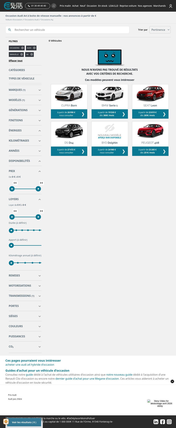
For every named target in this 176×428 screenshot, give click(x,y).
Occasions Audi (31, 19)
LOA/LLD (113, 5)
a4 (27, 54)
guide (29, 374)
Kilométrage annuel (25, 255)
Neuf (82, 5)
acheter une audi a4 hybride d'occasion (29, 364)
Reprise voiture (128, 5)
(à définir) (21, 222)
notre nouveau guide (119, 374)
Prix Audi (12, 395)
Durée (18, 223)
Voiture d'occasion (13, 19)
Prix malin (65, 5)
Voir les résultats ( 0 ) (24, 422)
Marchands (159, 5)
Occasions (14, 48)
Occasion (92, 5)
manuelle (14, 54)
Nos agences (145, 5)
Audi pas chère (15, 399)
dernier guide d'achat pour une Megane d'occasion (87, 378)
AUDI (29, 48)
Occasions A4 (47, 19)
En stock (102, 5)
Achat (75, 5)
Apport (18, 240)
